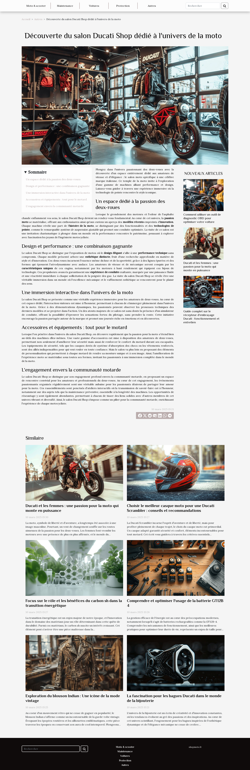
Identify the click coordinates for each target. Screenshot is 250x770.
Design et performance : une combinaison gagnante (58, 186)
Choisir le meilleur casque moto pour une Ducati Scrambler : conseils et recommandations (170, 508)
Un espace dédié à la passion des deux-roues (53, 179)
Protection (123, 5)
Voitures (94, 5)
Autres (152, 5)
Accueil (26, 19)
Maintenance (65, 5)
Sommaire (37, 172)
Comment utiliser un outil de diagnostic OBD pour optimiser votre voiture (202, 218)
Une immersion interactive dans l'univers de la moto (58, 192)
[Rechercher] (203, 6)
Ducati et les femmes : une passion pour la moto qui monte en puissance (200, 266)
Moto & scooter (36, 5)
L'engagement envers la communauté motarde (55, 206)
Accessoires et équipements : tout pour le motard (56, 199)
